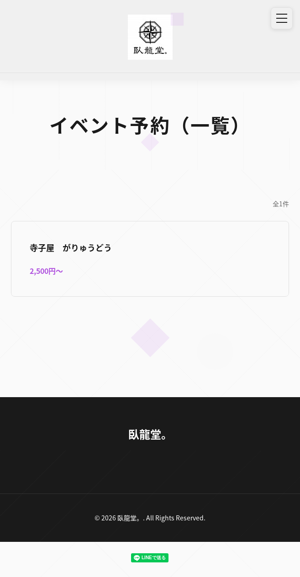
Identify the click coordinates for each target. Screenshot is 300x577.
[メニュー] (282, 18)
